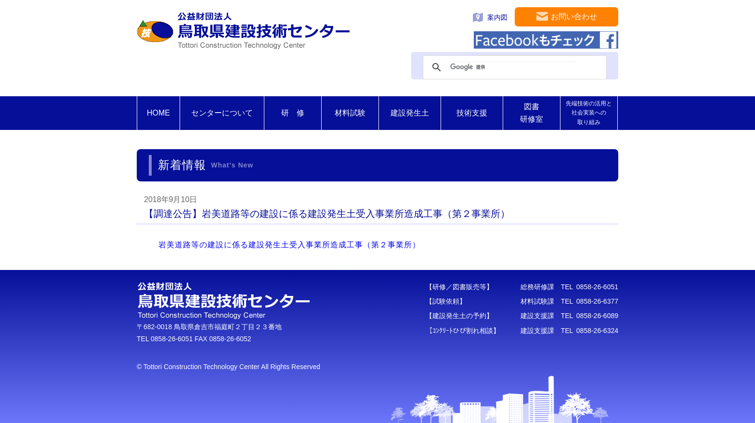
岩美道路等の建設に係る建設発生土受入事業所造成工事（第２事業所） (289, 245)
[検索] (513, 67)
